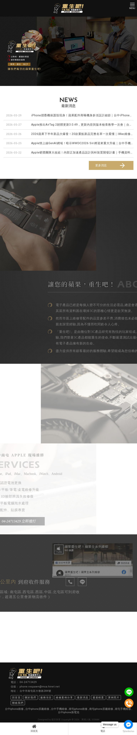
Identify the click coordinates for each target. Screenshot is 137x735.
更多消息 (110, 165)
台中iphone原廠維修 (37, 709)
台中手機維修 (59, 709)
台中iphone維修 (14, 709)
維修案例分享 (64, 697)
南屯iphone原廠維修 (101, 709)
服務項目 (46, 697)
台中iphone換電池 (68, 712)
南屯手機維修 (123, 709)
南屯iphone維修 (78, 709)
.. (80, 719)
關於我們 (30, 697)
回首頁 (34, 728)
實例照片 (114, 697)
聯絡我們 (18, 702)
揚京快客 (56, 719)
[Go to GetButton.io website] (128, 731)
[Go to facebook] (128, 724)
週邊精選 (98, 697)
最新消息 (82, 697)
